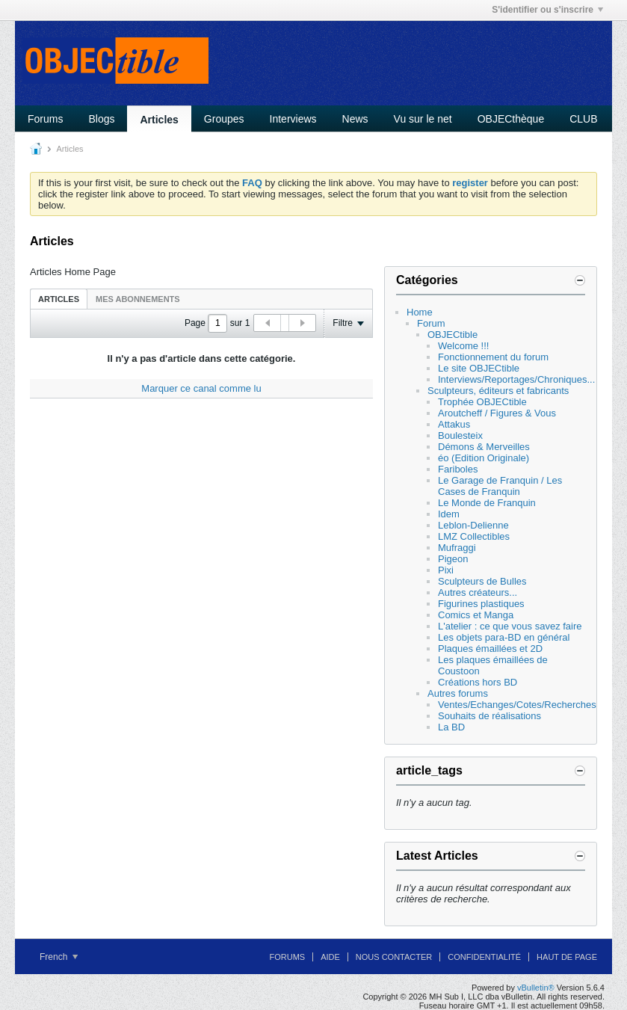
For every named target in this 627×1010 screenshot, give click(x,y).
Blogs (101, 119)
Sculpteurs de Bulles (482, 581)
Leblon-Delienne (473, 525)
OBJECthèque (511, 119)
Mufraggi (457, 547)
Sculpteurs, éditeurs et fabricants (498, 390)
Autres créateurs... (477, 592)
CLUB (583, 119)
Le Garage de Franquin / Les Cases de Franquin (500, 486)
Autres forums (457, 693)
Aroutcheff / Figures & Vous (497, 413)
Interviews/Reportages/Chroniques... (516, 379)
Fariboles (458, 469)
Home (420, 312)
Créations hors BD (477, 682)
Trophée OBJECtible (482, 401)
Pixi (446, 570)
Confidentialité (484, 956)
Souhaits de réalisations (489, 715)
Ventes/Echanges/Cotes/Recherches (517, 704)
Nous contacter (394, 956)
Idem (449, 514)
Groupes (224, 119)
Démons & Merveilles (484, 446)
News (355, 119)
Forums (45, 119)
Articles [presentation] (58, 299)
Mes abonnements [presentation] (138, 299)
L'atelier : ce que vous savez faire (510, 626)
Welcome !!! (463, 345)
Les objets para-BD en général (503, 637)
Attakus (454, 424)
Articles (159, 120)
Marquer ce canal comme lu (201, 388)
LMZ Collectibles (474, 536)
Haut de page (567, 956)
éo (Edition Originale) (483, 458)
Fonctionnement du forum (493, 357)
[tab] (58, 299)
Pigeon (453, 558)
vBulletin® (536, 987)
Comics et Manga (475, 615)
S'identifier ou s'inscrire (547, 9)
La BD (451, 727)
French (59, 957)
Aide (330, 956)
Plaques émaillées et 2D (490, 648)
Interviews (293, 119)
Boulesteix (460, 435)
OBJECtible (452, 334)
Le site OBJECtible (478, 368)
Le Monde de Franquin (487, 502)
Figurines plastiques (481, 603)
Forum (431, 323)
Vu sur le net (423, 119)
